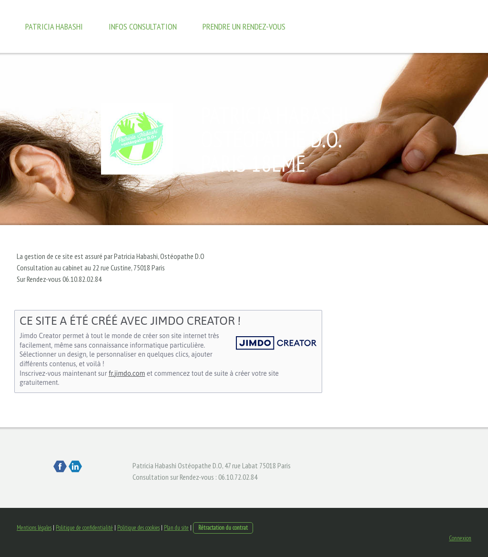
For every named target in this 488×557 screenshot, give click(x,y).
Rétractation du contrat (223, 528)
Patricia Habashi (54, 26)
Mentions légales (34, 528)
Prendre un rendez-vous (244, 26)
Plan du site (176, 528)
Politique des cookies (138, 528)
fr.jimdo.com (127, 373)
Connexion (460, 538)
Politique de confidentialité (84, 528)
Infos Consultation (143, 26)
